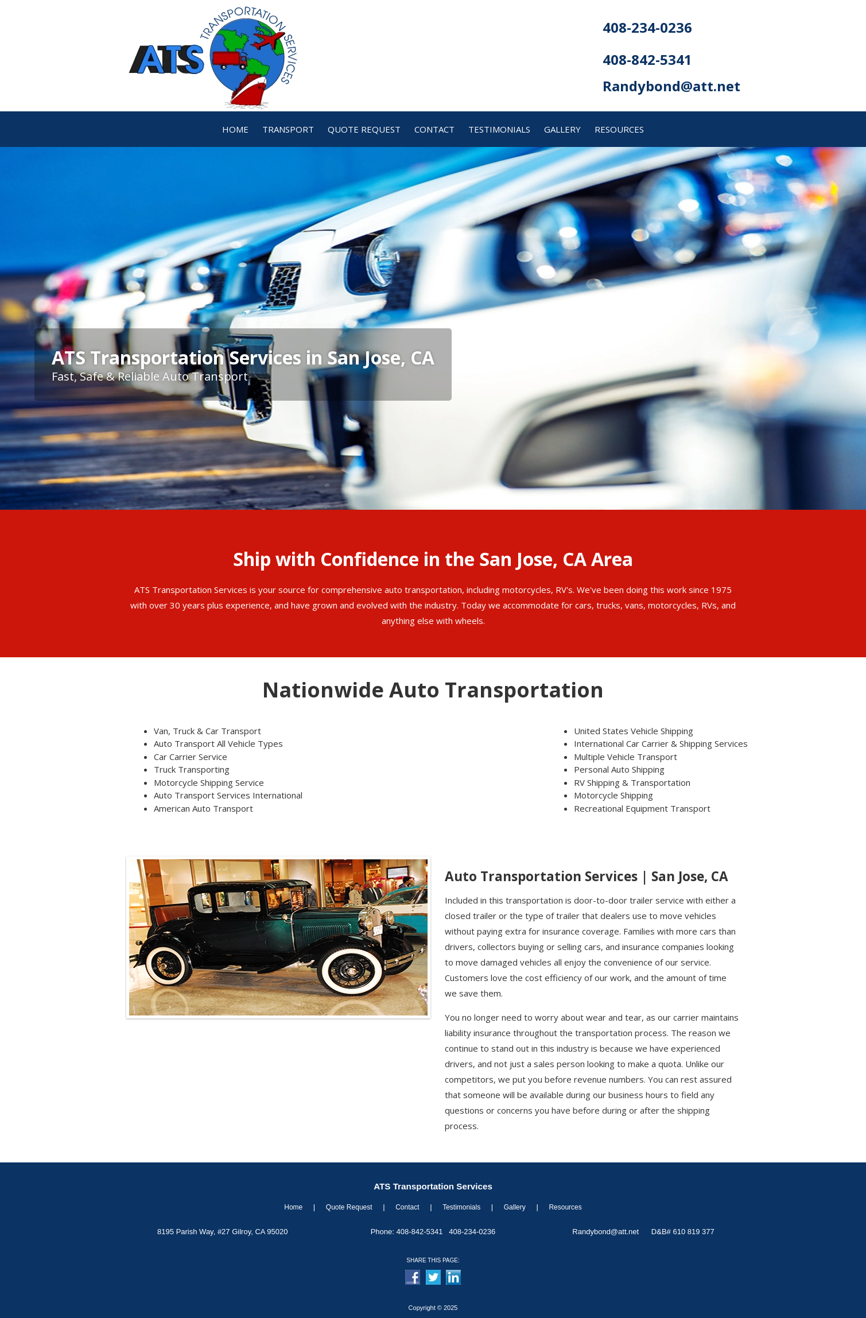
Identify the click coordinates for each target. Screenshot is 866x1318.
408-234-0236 (647, 27)
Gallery (515, 1207)
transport (288, 129)
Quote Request (349, 1207)
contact (434, 129)
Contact (407, 1207)
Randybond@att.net (671, 85)
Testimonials (499, 129)
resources (619, 129)
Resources (565, 1207)
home (235, 129)
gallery (562, 129)
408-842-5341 (647, 59)
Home (293, 1207)
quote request (364, 129)
